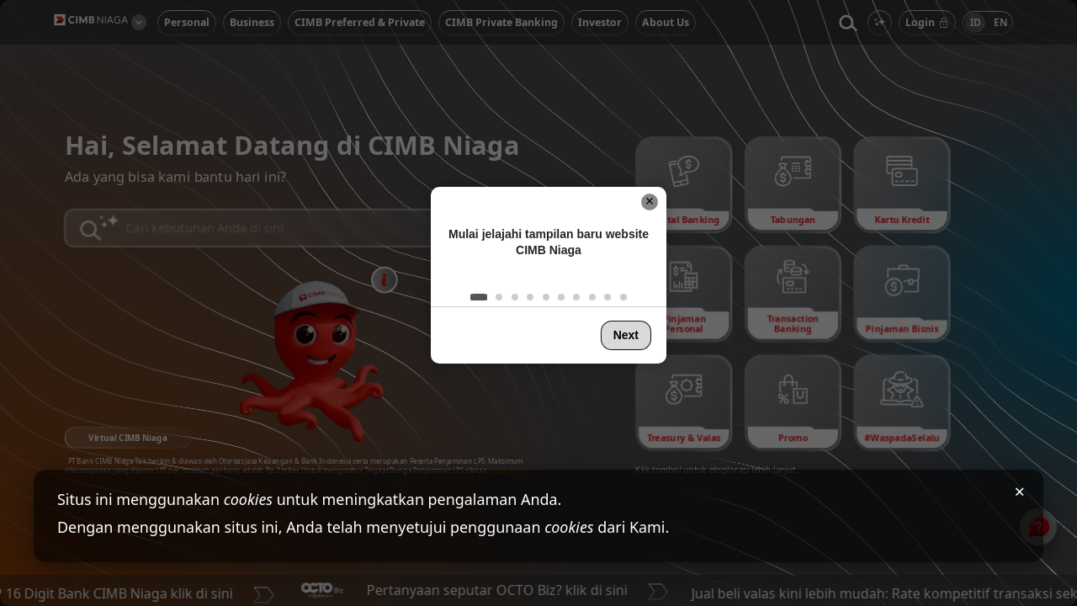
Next (626, 335)
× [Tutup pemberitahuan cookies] (1019, 490)
